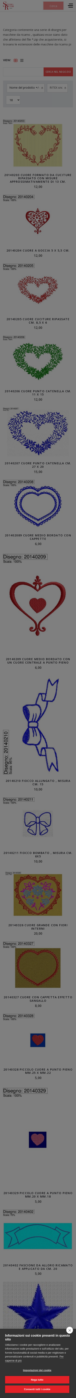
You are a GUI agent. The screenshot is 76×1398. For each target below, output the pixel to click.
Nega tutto (37, 1379)
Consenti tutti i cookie (37, 1389)
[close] (69, 1330)
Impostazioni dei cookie (37, 1370)
